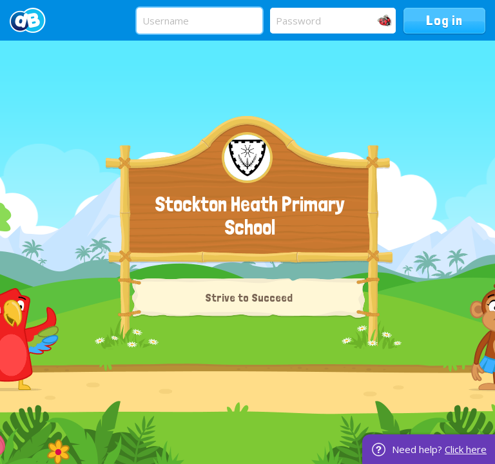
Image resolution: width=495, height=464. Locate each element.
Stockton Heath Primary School (250, 216)
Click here (466, 449)
